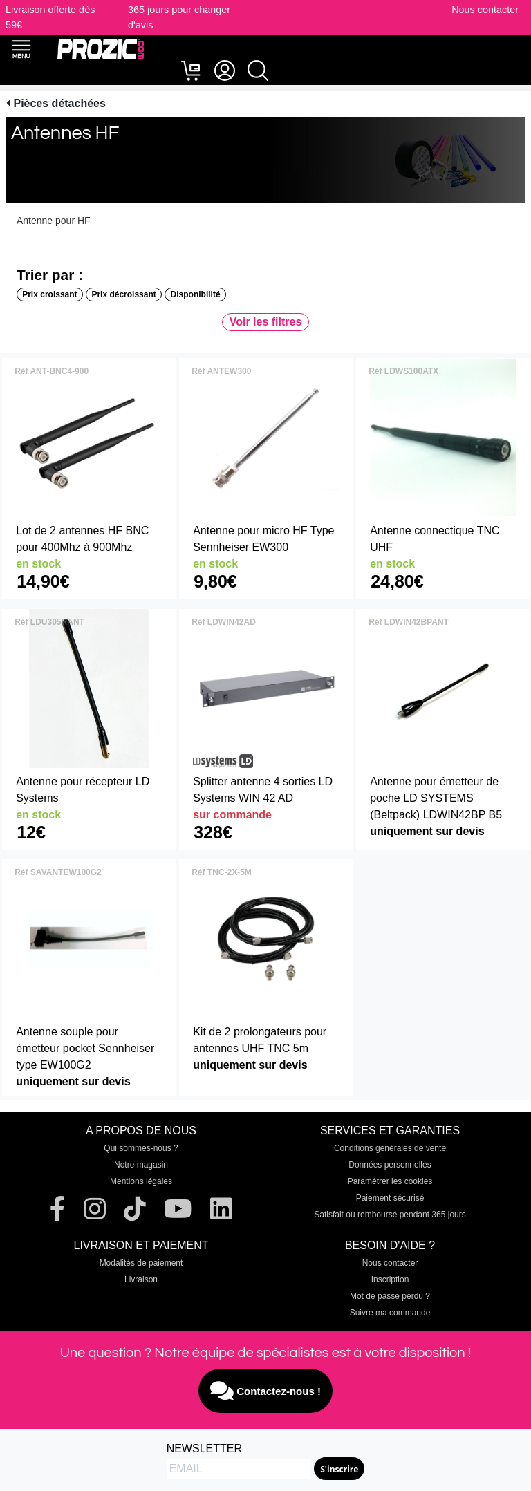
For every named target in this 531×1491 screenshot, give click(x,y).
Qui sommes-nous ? (141, 1148)
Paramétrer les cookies (390, 1181)
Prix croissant (49, 294)
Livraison (141, 1279)
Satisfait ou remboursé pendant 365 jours (389, 1214)
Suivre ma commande (390, 1312)
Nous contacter (485, 9)
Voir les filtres (266, 322)
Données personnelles (389, 1165)
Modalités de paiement (141, 1263)
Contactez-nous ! (265, 1390)
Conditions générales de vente (390, 1148)
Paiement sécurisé (390, 1198)
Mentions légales (141, 1181)
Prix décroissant (123, 294)
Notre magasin (141, 1165)
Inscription (390, 1279)
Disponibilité (196, 294)
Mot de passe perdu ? (390, 1296)
